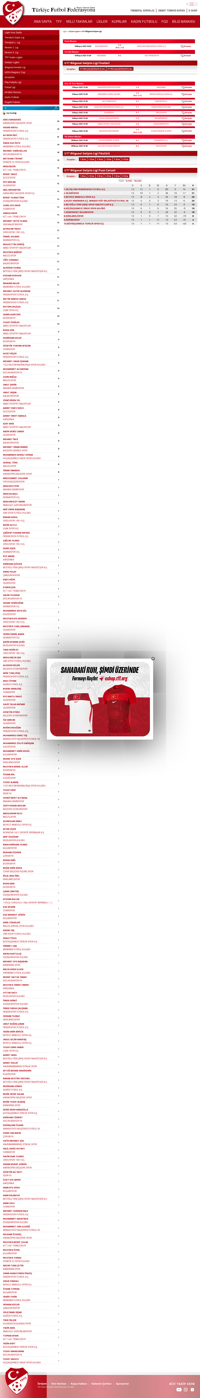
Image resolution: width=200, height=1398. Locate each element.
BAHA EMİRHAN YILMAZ (15, 844)
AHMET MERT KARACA (14, 415)
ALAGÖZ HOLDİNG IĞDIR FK (109, 146)
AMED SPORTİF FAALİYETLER (109, 124)
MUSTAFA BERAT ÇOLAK (15, 1242)
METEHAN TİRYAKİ (12, 158)
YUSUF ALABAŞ (10, 782)
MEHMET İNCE (10, 439)
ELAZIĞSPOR (9, 614)
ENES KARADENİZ (12, 119)
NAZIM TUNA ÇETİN (13, 1265)
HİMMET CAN (10, 946)
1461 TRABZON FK (151, 55)
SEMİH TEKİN (10, 1296)
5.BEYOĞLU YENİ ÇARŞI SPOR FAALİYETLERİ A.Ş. (89, 204)
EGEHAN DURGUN (12, 275)
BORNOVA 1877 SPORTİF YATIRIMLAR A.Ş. (24, 832)
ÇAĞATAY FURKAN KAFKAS (16, 532)
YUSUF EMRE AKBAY (13, 1047)
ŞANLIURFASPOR (11, 575)
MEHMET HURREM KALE (15, 1211)
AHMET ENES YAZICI (13, 408)
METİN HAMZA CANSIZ (14, 299)
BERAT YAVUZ (10, 174)
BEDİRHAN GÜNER (12, 1086)
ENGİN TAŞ (8, 930)
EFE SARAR (8, 556)
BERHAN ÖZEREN (12, 852)
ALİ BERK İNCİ (10, 135)
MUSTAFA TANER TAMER (16, 985)
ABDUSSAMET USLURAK (15, 478)
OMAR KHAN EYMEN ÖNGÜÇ (17, 1273)
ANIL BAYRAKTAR (12, 189)
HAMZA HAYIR (10, 213)
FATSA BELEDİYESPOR (14, 481)
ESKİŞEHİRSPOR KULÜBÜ (161, 107)
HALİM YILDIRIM (11, 595)
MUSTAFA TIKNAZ (12, 1257)
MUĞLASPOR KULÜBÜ (14, 645)
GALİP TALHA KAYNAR (14, 704)
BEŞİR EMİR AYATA (12, 868)
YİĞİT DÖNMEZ (11, 260)
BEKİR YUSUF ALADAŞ (14, 1101)
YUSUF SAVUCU (11, 1359)
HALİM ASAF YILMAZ (13, 1156)
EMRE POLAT (9, 571)
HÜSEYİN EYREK (11, 712)
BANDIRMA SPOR (11, 965)
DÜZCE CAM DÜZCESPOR (109, 118)
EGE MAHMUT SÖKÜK (14, 914)
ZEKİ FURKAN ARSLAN (14, 805)
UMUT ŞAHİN (9, 384)
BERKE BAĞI (9, 860)
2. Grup (91, 159)
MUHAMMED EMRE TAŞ (15, 735)
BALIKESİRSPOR (101, 46)
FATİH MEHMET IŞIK (13, 1140)
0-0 (119, 45)
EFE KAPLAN (9, 182)
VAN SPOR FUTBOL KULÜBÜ (17, 512)
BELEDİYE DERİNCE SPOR (15, 450)
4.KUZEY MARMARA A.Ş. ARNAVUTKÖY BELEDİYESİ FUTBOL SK (96, 200)
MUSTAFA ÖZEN (11, 1250)
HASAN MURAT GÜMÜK (15, 1164)
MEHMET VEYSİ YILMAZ (15, 221)
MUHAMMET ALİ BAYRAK (15, 369)
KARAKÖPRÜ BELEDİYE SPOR (109, 87)
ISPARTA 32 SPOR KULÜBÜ (16, 162)
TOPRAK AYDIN (10, 1335)
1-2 (137, 87)
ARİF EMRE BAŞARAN (14, 509)
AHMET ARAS (10, 1055)
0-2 (119, 55)
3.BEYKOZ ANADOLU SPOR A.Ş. (80, 197)
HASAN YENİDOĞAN (13, 603)
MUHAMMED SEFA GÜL (15, 610)
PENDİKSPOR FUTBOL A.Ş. (16, 131)
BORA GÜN (8, 330)
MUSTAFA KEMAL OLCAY (15, 766)
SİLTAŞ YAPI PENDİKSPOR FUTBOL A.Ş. (151, 46)
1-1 (137, 129)
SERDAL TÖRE (10, 462)
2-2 (137, 93)
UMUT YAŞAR (10, 392)
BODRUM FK (9, 318)
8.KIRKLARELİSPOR (74, 216)
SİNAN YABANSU (11, 470)
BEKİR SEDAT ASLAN (13, 1094)
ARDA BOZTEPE (11, 486)
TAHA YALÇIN (9, 1320)
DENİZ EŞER (9, 548)
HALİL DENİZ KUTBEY (14, 1148)
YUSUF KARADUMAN (13, 1351)
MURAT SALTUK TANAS (15, 977)
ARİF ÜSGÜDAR (10, 836)
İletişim (42, 1384)
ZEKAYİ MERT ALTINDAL (15, 797)
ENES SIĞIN (9, 579)
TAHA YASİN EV (10, 649)
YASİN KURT (9, 1343)
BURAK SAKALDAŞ (12, 688)
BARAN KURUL (10, 517)
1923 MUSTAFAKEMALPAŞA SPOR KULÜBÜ (24, 364)
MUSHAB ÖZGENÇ (12, 1234)
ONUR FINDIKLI (11, 1281)
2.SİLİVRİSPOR (71, 193)
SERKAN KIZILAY (11, 1304)
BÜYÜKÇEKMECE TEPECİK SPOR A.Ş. (20, 941)
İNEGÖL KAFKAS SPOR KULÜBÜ (18, 926)
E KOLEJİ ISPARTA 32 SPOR (161, 131)
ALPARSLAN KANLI (12, 821)
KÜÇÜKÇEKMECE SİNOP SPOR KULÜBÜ (22, 458)
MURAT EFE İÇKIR (12, 758)
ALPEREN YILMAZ (12, 267)
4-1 (137, 140)
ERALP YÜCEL (10, 938)
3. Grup (100, 159)
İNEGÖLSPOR (161, 112)
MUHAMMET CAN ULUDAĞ (16, 1226)
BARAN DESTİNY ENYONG (16, 1078)
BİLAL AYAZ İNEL (11, 875)
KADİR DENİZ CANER (13, 431)
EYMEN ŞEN (9, 587)
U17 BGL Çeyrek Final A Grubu (92, 69)
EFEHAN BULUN (11, 899)
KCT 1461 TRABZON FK (14, 169)
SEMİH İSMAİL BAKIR (13, 634)
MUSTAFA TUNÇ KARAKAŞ (16, 626)
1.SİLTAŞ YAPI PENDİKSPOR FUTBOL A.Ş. (84, 189)
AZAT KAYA (8, 423)
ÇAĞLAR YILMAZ (11, 540)
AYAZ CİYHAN (9, 680)
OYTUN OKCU (10, 992)
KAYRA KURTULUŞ (12, 953)
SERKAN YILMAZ (11, 1016)
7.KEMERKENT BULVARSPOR (79, 212)
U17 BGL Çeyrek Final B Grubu (119, 69)
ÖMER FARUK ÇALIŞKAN (15, 1008)
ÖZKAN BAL (9, 774)
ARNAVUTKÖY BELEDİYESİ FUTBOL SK (21, 739)
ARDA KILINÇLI (10, 493)
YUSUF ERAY (9, 790)
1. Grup (83, 159)
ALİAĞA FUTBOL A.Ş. (13, 684)
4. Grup (108, 159)
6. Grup (125, 159)
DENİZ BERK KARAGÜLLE (15, 1109)
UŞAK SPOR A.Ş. (161, 101)
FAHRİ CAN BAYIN (12, 1133)
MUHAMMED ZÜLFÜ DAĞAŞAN (18, 743)
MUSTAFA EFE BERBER (15, 618)
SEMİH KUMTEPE (12, 314)
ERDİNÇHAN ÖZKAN (13, 1125)
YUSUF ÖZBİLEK (11, 322)
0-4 (137, 146)
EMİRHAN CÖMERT (13, 1117)
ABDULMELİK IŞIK (12, 657)
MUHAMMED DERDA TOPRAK (18, 454)
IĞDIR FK (7, 793)
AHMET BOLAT (10, 1062)
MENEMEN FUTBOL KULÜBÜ (109, 94)
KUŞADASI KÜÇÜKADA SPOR (17, 1323)
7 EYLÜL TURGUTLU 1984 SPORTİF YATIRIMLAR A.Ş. (28, 902)
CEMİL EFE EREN (11, 205)
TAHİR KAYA (9, 1328)
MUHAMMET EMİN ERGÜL (16, 751)
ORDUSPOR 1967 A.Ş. (14, 232)
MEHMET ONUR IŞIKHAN (15, 361)
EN (196, 4)
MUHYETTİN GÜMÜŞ (13, 244)
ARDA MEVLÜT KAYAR (14, 501)
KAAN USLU (9, 1203)
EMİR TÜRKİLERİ (11, 922)
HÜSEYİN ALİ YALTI (12, 1172)
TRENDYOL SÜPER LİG (142, 10)
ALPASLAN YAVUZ (12, 228)
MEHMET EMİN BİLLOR (15, 150)
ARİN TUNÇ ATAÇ (11, 673)
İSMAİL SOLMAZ (11, 236)
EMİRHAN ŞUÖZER (12, 564)
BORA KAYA (8, 883)
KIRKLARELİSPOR (11, 762)
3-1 (137, 101)
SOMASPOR (9, 208)
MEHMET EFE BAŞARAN (15, 961)
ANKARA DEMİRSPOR (13, 388)
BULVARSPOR (10, 754)
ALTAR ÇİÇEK (9, 829)
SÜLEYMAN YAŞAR (12, 1312)
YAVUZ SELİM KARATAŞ (14, 1039)
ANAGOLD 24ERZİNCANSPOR (17, 505)
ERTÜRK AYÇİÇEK (12, 306)
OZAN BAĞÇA (9, 376)
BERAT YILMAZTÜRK (13, 197)
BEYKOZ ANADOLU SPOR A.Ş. (161, 94)
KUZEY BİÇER (10, 353)
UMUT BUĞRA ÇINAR (13, 1023)
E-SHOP (193, 10)
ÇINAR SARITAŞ (11, 891)
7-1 (137, 107)
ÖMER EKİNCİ (10, 1000)
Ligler (65, 31)
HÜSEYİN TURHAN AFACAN (17, 345)
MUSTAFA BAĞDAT (12, 252)
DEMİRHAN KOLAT (12, 338)
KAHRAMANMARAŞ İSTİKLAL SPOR (20, 1066)
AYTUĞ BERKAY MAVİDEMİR (17, 1070)
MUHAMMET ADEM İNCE (15, 1218)
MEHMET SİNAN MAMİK (15, 447)
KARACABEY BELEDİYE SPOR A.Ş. (19, 193)
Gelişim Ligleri (74, 31)
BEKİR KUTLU (10, 525)
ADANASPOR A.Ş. (161, 140)
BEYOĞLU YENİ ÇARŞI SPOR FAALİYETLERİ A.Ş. (25, 271)
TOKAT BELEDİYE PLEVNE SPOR (18, 871)
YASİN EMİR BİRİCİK (13, 1031)
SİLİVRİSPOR (109, 112)
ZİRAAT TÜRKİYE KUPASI (171, 10)
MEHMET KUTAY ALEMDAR (16, 291)
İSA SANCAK (9, 719)
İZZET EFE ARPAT (12, 1179)
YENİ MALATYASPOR (12, 224)
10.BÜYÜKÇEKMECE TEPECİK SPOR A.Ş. (84, 223)
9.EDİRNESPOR (72, 219)
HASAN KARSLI (10, 127)
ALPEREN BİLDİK (11, 665)
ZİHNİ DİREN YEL (11, 400)
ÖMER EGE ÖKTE (11, 143)
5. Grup (117, 159)
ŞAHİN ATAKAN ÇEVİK (14, 642)
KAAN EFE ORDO (11, 1187)
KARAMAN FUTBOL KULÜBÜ (16, 972)
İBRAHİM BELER (11, 283)
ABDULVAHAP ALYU (12, 813)
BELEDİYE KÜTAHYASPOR (109, 131)
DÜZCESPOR (9, 177)
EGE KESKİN (9, 907)
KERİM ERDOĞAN (12, 727)
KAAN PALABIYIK (11, 1195)
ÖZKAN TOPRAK (11, 1289)
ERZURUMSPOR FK (161, 124)
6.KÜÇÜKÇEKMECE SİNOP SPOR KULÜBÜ (84, 208)
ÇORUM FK (8, 855)
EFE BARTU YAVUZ (12, 696)
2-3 (137, 124)
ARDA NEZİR (9, 166)
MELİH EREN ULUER (13, 969)
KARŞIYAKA (101, 55)
